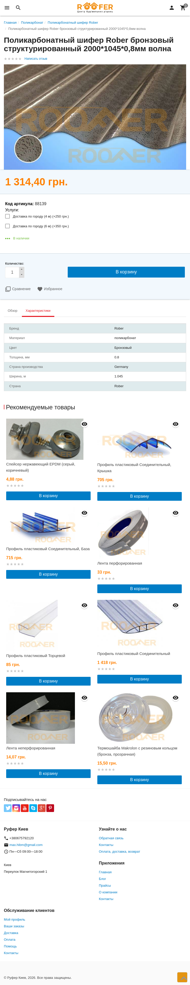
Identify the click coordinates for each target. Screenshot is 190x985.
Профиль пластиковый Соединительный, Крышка (134, 467)
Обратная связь (111, 838)
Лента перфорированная (119, 563)
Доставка (11, 933)
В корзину (48, 496)
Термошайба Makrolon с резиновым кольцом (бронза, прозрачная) (137, 751)
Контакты (106, 845)
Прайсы (105, 885)
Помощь (10, 946)
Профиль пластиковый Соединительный (133, 653)
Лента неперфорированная (30, 748)
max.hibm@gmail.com (26, 845)
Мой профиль (14, 919)
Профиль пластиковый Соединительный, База (48, 549)
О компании (108, 892)
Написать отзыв (35, 59)
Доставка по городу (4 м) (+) (41, 216)
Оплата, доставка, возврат (119, 851)
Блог (102, 879)
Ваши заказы (14, 926)
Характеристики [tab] (38, 311)
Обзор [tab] (13, 311)
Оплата (9, 939)
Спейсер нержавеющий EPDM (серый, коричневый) (40, 467)
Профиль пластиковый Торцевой (35, 655)
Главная (105, 872)
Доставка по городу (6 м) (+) (41, 226)
